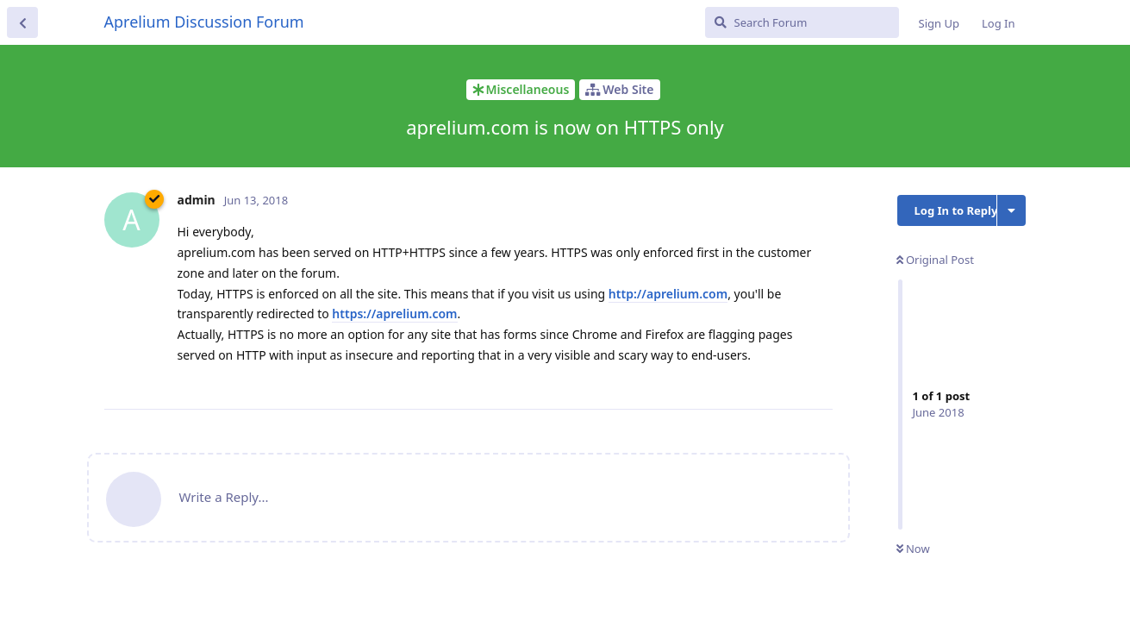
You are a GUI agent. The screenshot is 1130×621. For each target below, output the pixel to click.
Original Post (935, 259)
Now (913, 548)
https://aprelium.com (394, 313)
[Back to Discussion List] (22, 22)
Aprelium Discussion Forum (204, 21)
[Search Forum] (802, 22)
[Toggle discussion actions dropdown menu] (1011, 210)
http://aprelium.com (668, 293)
